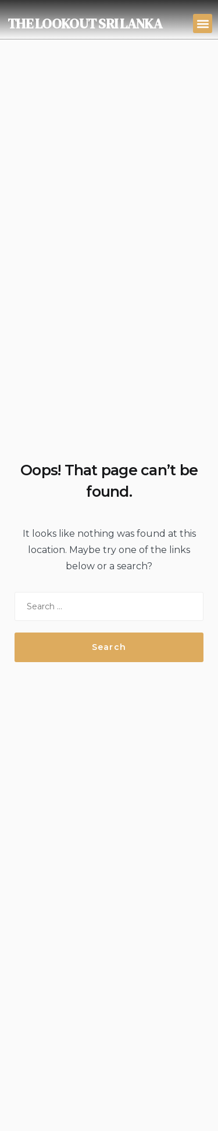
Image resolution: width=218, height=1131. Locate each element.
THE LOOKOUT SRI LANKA (85, 23)
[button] (202, 23)
